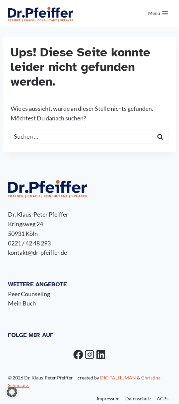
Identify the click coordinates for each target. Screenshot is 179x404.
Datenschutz (138, 398)
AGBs (162, 398)
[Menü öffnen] (158, 13)
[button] (12, 392)
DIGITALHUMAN (118, 377)
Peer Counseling (29, 294)
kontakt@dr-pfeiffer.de (37, 252)
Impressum (108, 398)
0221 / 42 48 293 (29, 243)
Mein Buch (22, 303)
